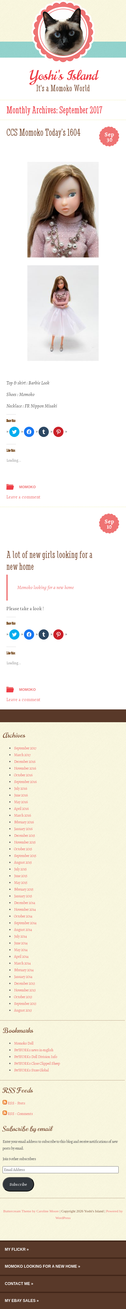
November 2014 (25, 909)
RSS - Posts (16, 1103)
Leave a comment (23, 497)
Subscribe (18, 1184)
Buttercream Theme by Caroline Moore (31, 1211)
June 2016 (21, 795)
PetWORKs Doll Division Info (35, 1056)
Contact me (17, 1283)
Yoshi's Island (63, 75)
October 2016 (23, 775)
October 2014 (23, 916)
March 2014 (22, 963)
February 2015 (23, 889)
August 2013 (23, 1010)
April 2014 (21, 956)
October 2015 (23, 849)
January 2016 (23, 828)
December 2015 (24, 835)
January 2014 (23, 976)
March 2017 (22, 754)
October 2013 (23, 996)
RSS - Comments (20, 1113)
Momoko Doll (23, 1043)
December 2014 (24, 902)
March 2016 (22, 815)
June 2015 (20, 875)
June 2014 (20, 943)
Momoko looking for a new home (45, 587)
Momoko (27, 487)
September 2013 (25, 1003)
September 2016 (25, 781)
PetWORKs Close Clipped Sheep (37, 1063)
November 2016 (25, 768)
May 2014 (20, 949)
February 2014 (23, 970)
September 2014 (25, 922)
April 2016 (21, 808)
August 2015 (23, 862)
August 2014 (23, 929)
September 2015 (25, 855)
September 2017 (25, 748)
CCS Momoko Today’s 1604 (43, 132)
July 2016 (20, 788)
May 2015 (20, 882)
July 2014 (20, 936)
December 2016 (24, 761)
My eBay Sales (20, 1300)
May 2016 (21, 801)
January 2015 (23, 896)
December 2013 (24, 983)
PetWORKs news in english (33, 1050)
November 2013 (25, 990)
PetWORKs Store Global (31, 1070)
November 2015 (25, 842)
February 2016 (24, 822)
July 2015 (20, 869)
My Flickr (15, 1249)
